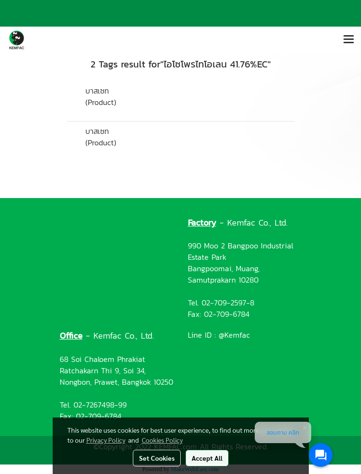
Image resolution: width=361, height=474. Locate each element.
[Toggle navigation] (348, 39)
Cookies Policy (162, 440)
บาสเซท (97, 90)
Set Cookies (157, 458)
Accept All (207, 458)
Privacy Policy (105, 440)
